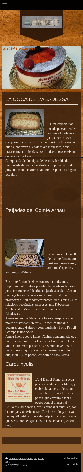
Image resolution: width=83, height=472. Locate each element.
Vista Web (72, 464)
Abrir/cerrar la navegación (41, 5)
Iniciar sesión (70, 458)
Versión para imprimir (19, 458)
